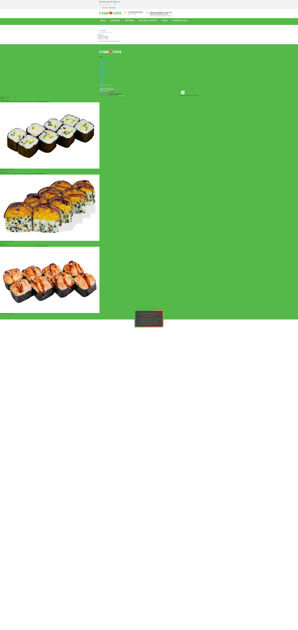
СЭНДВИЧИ (102, 73)
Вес (108, 32)
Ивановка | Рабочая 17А (113, 1)
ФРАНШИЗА (115, 20)
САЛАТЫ (101, 78)
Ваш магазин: (103, 1)
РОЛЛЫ (101, 64)
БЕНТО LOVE (102, 63)
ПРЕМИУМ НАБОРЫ (104, 61)
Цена (111, 32)
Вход (106, 7)
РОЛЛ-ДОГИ (102, 75)
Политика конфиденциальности (106, 88)
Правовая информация (104, 91)
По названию (102, 32)
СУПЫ (101, 76)
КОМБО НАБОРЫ (104, 70)
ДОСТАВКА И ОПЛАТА (148, 20)
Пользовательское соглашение (106, 89)
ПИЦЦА (101, 67)
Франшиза (102, 84)
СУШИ (101, 66)
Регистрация (112, 7)
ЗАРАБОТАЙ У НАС (179, 20)
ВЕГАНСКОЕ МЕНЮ (104, 69)
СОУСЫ (101, 79)
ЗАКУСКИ (101, 81)
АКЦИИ (165, 20)
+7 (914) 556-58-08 (135, 12)
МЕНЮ (103, 21)
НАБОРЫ (101, 60)
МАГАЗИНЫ (129, 20)
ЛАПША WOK (103, 72)
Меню (101, 82)
